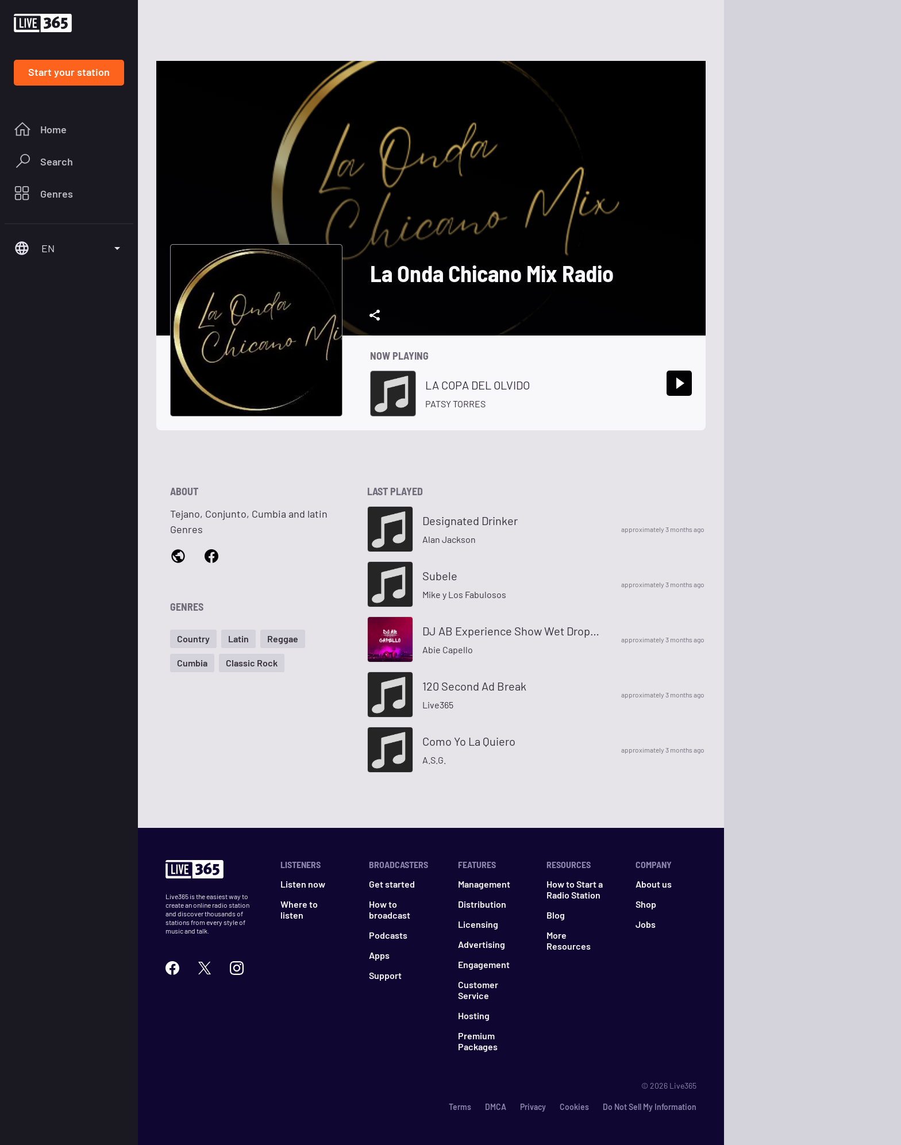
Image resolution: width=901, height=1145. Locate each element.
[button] (193, 639)
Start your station (69, 71)
